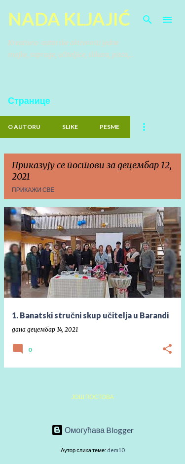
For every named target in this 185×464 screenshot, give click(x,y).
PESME (109, 126)
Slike (70, 126)
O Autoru (24, 126)
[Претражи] (147, 19)
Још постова (92, 397)
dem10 (115, 450)
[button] (167, 349)
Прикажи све (33, 189)
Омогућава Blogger (92, 429)
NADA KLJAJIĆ (69, 19)
